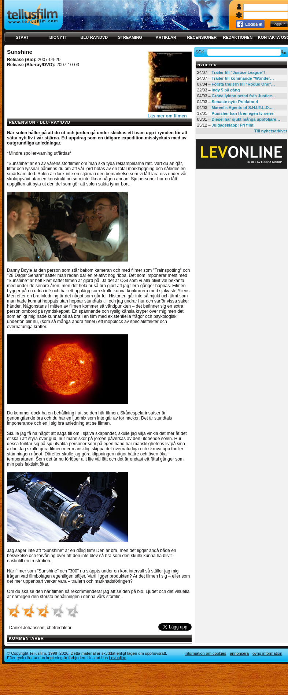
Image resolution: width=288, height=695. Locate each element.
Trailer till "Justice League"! (238, 72)
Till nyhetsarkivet (270, 131)
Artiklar (166, 37)
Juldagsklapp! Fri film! (233, 125)
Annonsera (239, 653)
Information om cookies (205, 653)
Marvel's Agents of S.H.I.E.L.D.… (243, 107)
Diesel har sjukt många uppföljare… (246, 119)
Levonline (117, 657)
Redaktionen (237, 37)
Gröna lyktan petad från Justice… (244, 96)
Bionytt (58, 37)
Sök (201, 52)
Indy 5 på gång (226, 90)
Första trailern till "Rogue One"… (243, 84)
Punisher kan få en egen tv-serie (243, 113)
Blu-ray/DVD (94, 37)
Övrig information (267, 653)
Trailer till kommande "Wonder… (243, 78)
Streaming (130, 37)
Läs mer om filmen (167, 116)
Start (22, 37)
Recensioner (202, 37)
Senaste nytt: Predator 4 (235, 101)
